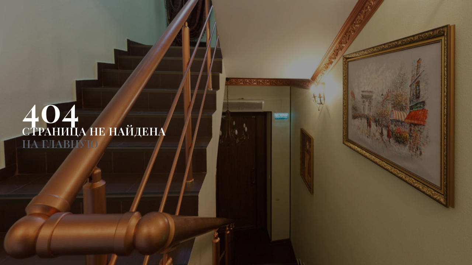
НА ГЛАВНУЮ (60, 143)
